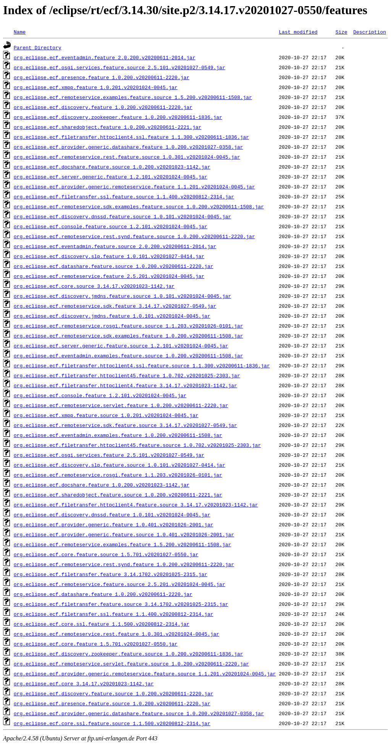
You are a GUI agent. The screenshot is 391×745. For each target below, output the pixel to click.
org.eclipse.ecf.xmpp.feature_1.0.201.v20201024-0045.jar (96, 87)
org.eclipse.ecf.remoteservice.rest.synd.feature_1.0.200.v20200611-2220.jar (124, 564)
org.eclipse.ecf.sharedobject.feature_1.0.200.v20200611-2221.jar (107, 126)
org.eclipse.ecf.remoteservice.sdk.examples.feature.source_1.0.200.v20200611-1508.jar (139, 206)
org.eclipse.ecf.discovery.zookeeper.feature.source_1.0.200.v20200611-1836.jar (128, 653)
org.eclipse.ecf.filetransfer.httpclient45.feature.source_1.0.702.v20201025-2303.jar (137, 444)
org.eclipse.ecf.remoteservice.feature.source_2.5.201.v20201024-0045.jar (119, 584)
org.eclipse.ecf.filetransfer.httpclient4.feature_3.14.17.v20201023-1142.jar (125, 385)
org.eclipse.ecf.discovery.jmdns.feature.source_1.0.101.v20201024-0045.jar (122, 295)
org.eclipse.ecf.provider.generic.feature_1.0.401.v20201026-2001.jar (113, 524)
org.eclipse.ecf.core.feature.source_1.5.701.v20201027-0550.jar (106, 554)
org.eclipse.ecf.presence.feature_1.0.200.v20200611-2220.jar (101, 77)
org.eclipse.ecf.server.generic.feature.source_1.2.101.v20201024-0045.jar (121, 345)
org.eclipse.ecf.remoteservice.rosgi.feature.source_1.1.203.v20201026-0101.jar (128, 325)
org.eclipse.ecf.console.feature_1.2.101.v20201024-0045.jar (100, 395)
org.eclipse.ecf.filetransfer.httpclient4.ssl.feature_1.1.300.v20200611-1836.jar (131, 136)
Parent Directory (37, 47)
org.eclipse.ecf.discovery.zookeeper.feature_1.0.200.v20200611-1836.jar (118, 117)
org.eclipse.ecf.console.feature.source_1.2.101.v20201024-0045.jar (110, 226)
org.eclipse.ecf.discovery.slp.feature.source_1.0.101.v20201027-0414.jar (119, 464)
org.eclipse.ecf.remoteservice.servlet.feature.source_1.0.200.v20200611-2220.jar (131, 663)
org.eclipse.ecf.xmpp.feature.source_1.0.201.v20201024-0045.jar (106, 415)
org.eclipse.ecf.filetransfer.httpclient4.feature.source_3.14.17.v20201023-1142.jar (136, 504)
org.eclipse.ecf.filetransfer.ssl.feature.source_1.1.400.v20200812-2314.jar (124, 196)
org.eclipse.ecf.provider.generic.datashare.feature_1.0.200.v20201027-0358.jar (128, 146)
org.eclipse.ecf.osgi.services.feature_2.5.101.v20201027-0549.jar (109, 454)
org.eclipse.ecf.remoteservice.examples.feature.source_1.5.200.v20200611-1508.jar (133, 97)
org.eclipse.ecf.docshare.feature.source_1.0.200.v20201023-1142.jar (112, 166)
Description (369, 31)
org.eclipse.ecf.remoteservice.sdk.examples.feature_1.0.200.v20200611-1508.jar (128, 335)
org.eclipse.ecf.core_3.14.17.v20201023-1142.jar (84, 683)
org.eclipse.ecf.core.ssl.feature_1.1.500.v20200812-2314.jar (101, 623)
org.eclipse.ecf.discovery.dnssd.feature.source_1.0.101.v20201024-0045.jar (122, 216)
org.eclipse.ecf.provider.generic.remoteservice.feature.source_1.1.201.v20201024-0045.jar (145, 673)
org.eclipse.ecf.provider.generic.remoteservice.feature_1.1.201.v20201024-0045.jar (134, 186)
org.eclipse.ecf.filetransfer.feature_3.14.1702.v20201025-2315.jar (110, 574)
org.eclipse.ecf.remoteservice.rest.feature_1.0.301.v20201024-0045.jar (116, 633)
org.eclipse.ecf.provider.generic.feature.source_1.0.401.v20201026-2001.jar (124, 534)
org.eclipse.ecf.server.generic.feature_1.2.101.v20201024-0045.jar (110, 176)
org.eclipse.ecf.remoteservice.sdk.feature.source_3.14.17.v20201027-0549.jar (125, 425)
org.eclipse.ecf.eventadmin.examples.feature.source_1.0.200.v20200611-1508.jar (128, 355)
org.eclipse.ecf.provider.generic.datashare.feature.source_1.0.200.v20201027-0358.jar (139, 713)
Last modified (298, 31)
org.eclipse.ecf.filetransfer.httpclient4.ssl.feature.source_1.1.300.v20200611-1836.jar (142, 365)
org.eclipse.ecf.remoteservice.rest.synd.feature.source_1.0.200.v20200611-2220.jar (134, 236)
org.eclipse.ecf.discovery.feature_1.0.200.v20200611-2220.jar (103, 107)
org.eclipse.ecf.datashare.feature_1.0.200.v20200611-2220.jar (103, 594)
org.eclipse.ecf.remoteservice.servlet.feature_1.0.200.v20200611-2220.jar (121, 405)
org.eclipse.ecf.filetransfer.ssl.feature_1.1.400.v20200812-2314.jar (113, 613)
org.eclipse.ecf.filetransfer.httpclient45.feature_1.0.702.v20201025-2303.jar (127, 375)
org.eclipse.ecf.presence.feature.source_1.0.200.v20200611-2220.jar (112, 703)
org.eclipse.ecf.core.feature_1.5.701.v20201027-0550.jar (96, 643)
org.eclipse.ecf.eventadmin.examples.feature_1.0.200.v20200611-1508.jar (118, 435)
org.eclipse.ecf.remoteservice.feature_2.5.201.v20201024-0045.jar (109, 276)
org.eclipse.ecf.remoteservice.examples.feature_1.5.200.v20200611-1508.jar (122, 544)
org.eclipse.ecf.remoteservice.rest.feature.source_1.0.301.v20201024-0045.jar (127, 156)
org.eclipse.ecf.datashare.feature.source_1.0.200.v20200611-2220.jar (113, 266)
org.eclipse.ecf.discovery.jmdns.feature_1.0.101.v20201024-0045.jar (112, 315)
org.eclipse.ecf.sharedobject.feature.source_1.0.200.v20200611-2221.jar (118, 494)
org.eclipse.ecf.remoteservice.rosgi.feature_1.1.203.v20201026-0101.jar (118, 474)
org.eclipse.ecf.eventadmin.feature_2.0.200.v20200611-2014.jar (105, 57)
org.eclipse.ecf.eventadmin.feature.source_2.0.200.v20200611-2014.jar (115, 246)
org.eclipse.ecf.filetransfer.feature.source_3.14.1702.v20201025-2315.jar (121, 604)
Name (20, 31)
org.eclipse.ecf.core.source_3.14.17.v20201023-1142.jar (94, 285)
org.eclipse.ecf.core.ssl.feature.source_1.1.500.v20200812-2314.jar (112, 723)
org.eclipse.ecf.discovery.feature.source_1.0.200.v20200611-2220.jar (113, 693)
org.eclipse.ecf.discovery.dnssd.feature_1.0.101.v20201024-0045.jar (112, 514)
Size (341, 31)
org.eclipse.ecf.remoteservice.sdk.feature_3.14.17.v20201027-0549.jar (115, 305)
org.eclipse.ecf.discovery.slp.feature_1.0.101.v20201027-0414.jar (109, 256)
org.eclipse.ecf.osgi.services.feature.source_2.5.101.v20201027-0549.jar (119, 67)
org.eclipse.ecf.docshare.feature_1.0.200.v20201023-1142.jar (101, 484)
